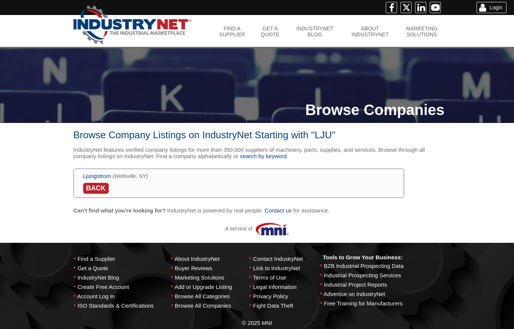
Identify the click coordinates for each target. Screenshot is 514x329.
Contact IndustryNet (278, 259)
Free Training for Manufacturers (363, 303)
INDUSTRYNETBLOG (314, 31)
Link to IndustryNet (276, 268)
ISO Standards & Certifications (116, 305)
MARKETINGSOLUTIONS (421, 31)
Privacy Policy (270, 296)
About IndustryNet (196, 259)
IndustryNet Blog (98, 277)
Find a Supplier (96, 259)
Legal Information (275, 287)
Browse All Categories (202, 296)
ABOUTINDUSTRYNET (370, 31)
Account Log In (96, 296)
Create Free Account (103, 287)
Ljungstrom (97, 176)
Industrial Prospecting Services (362, 275)
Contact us (278, 210)
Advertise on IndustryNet (354, 294)
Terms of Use (269, 277)
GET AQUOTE (270, 31)
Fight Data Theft (273, 305)
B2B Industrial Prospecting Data (364, 266)
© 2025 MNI (257, 323)
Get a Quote (93, 268)
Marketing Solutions (199, 277)
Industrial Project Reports (355, 284)
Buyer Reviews (193, 268)
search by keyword (263, 156)
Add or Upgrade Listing (203, 287)
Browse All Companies (203, 305)
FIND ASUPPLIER (232, 31)
